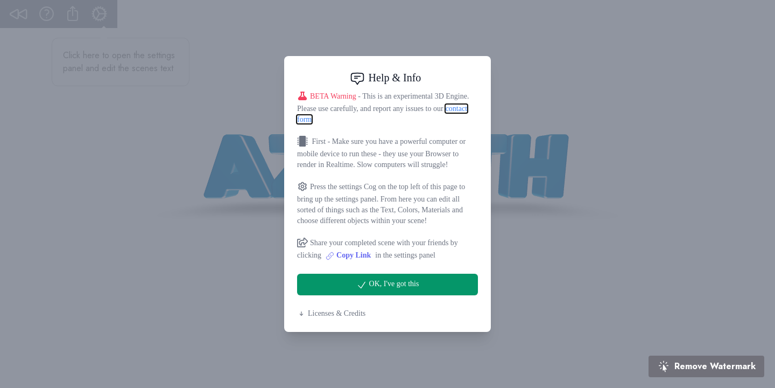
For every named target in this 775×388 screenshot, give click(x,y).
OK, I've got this (387, 285)
